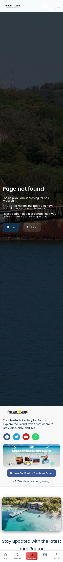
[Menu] (58, 6)
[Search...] (45, 6)
